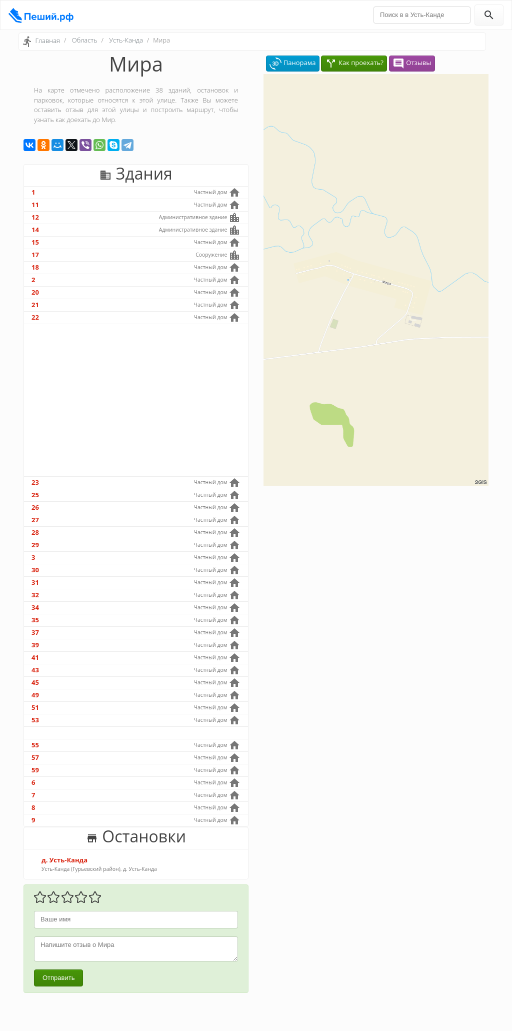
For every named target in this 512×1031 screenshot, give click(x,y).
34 (35, 607)
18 (35, 267)
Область (85, 40)
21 (35, 304)
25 (35, 494)
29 (35, 544)
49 (35, 694)
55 (35, 744)
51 (35, 707)
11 (35, 204)
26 (35, 507)
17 (35, 254)
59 (35, 769)
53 (35, 719)
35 (35, 619)
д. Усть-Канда (65, 859)
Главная (47, 40)
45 (35, 682)
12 (35, 217)
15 (35, 242)
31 (35, 582)
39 (35, 644)
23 (35, 482)
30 (35, 569)
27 (35, 519)
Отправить (58, 977)
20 (35, 292)
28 (35, 532)
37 (35, 632)
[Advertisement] (136, 400)
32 (35, 594)
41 (35, 657)
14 (35, 229)
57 (35, 757)
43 (35, 669)
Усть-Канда (125, 40)
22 (35, 317)
